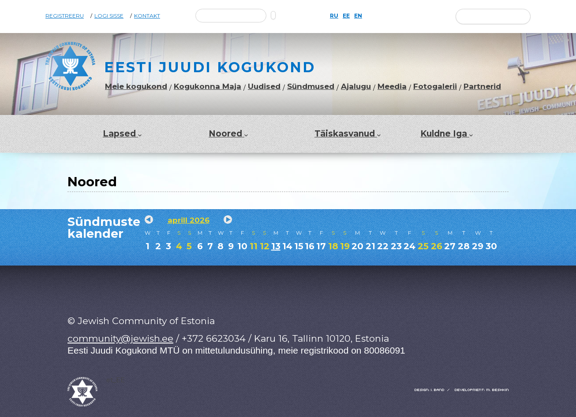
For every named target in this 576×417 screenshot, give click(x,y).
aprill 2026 (188, 220)
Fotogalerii (435, 86)
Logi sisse (108, 15)
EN (358, 15)
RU (334, 15)
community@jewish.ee (120, 338)
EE (346, 15)
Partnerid (482, 86)
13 (276, 246)
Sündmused (310, 86)
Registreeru (64, 15)
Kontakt (147, 15)
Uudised (264, 86)
